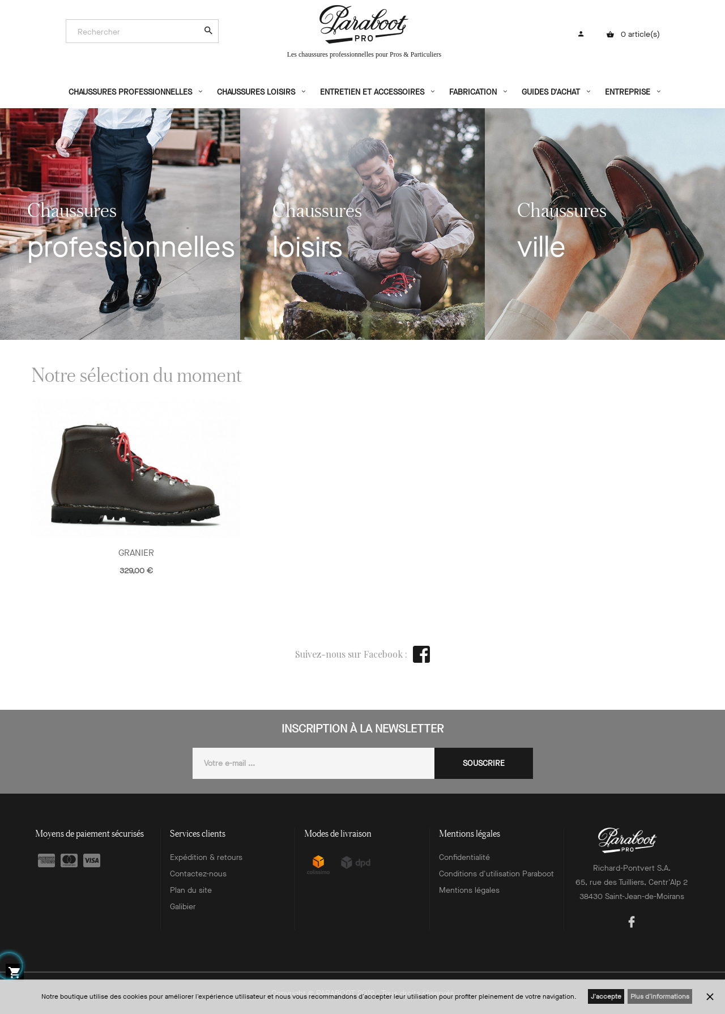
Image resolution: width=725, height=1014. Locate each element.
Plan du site (191, 890)
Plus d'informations (659, 996)
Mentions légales (469, 890)
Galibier (183, 906)
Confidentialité (464, 857)
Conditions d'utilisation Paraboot (496, 873)
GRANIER (136, 553)
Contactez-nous (198, 873)
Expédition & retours (206, 857)
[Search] (136, 32)
